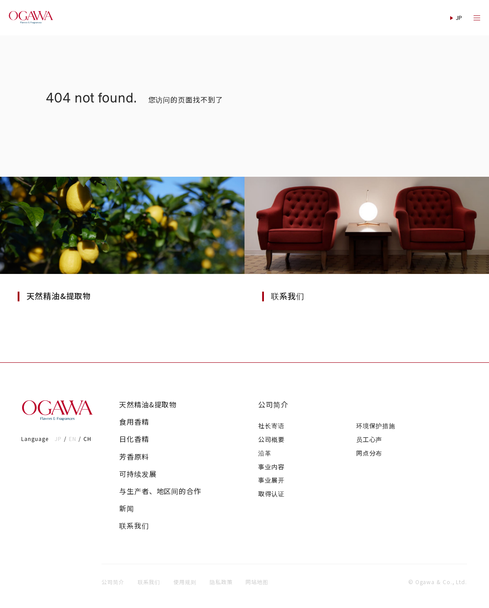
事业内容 (271, 466)
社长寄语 (271, 425)
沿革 (264, 452)
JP (58, 438)
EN (72, 438)
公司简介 (273, 404)
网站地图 (256, 581)
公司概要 (271, 439)
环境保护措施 (375, 425)
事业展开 (271, 479)
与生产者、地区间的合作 (160, 491)
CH (87, 438)
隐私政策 (221, 581)
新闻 (126, 508)
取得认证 (271, 493)
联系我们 (134, 525)
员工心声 (369, 439)
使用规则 (184, 581)
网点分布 (369, 452)
